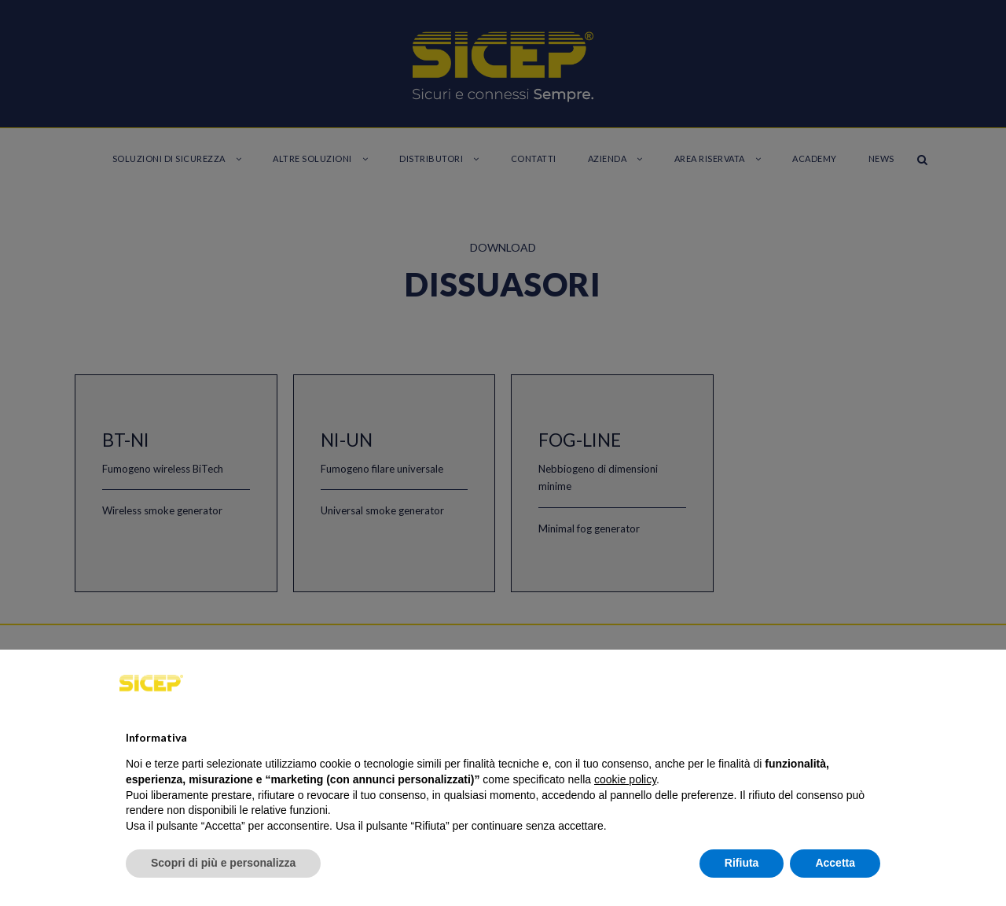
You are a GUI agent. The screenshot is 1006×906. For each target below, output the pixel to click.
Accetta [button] (835, 862)
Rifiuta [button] (742, 862)
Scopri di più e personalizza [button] (223, 862)
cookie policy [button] (625, 779)
